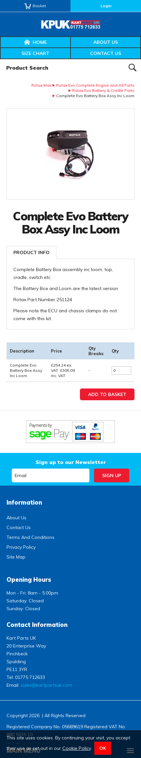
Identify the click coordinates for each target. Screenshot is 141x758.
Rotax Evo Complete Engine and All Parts (95, 85)
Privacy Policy (21, 547)
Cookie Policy (76, 748)
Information (24, 502)
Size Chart (35, 53)
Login (106, 5)
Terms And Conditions (31, 537)
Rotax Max (41, 85)
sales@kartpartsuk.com (46, 685)
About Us (105, 42)
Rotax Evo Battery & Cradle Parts (103, 90)
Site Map (16, 557)
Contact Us (105, 53)
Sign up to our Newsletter (71, 462)
